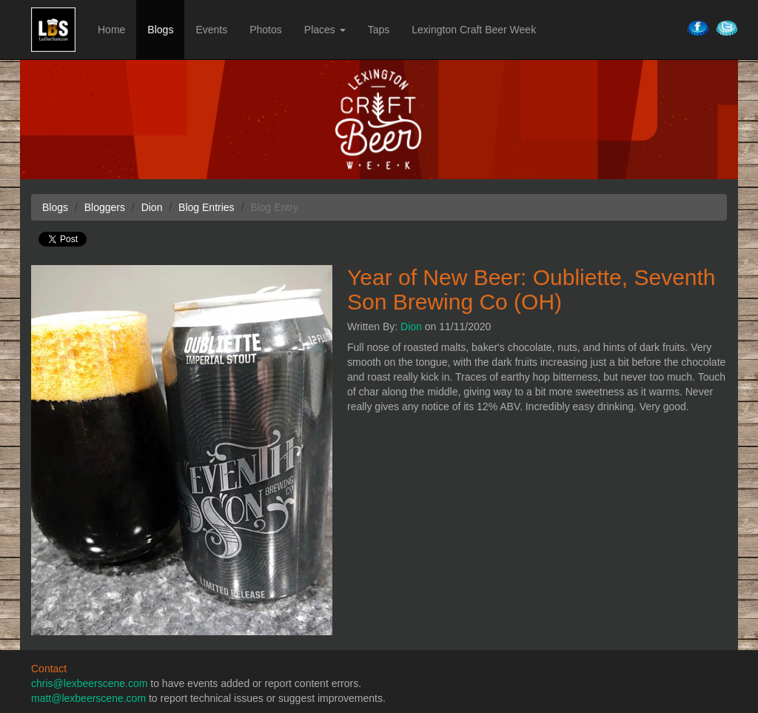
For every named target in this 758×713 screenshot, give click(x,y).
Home (111, 30)
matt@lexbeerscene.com (88, 698)
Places (325, 30)
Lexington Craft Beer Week (474, 30)
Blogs (160, 30)
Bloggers (104, 207)
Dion (411, 326)
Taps (379, 30)
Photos (265, 30)
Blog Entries (206, 207)
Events (211, 30)
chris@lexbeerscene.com (89, 683)
